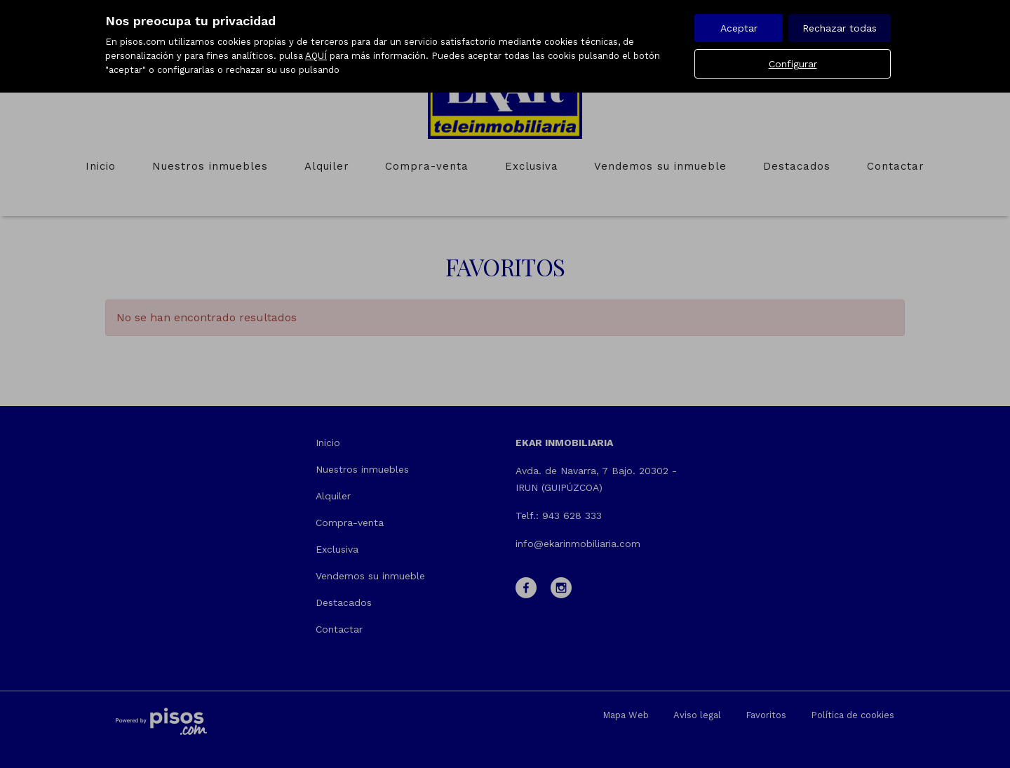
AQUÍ (316, 55)
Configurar (793, 63)
